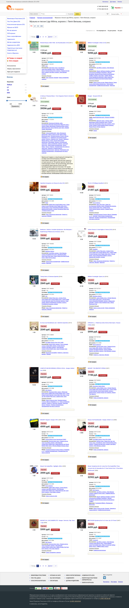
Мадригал (65, 139)
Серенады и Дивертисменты (55, 148)
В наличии (71, 14)
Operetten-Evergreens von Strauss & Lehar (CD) (52, 183)
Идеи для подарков (13, 72)
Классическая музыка (38, 580)
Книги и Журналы (13, 53)
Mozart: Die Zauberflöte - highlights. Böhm (51, 466)
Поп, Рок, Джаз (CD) (13, 21)
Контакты (105, 1)
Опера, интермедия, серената (55, 143)
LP (34, 26)
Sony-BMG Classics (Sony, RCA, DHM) (54, 342)
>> (56, 37)
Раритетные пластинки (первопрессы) (14, 49)
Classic (95, 130)
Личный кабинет (115, 14)
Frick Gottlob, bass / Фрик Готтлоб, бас (101, 545)
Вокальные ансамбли (51, 352)
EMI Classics (48, 390)
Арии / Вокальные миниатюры (53, 214)
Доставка (113, 1)
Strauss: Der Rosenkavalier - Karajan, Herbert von (100, 419)
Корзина (119, 8)
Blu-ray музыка (12, 30)
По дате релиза (112, 30)
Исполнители (11, 66)
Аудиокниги (11, 39)
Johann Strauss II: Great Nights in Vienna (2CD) (100, 229)
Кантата (48, 139)
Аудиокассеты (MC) (13, 45)
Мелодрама (51, 142)
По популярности (101, 30)
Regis (46, 202)
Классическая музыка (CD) (16, 24)
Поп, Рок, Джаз (36, 578)
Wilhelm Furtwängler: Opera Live (96, 276)
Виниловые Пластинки (38, 575)
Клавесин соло (54, 139)
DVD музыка (11, 33)
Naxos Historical (97, 344)
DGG (46, 66)
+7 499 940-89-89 (102, 6)
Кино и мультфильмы (14, 36)
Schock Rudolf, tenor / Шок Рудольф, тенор (56, 349)
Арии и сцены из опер (98, 82)
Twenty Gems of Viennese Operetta (49, 276)
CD (38, 26)
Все (31, 26)
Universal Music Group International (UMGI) (55, 439)
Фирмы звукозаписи (14, 69)
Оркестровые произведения (55, 145)
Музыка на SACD (12, 27)
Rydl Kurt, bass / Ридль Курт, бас (104, 441)
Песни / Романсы (50, 146)
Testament (95, 540)
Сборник (48, 354)
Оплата (120, 1)
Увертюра (112, 85)
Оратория (65, 143)
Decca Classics (96, 202)
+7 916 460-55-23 (102, 9)
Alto (46, 296)
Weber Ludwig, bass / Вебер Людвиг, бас (56, 547)
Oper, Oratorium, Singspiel (52, 77)
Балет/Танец (63, 134)
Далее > (50, 37)
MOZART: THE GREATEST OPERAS (97, 368)
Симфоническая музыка (103, 85)
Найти (77, 14)
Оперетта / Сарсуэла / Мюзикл (101, 354)
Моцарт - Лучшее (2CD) (94, 96)
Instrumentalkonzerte (51, 133)
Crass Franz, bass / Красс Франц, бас (54, 256)
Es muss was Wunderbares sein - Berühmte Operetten (54, 322)
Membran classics (49, 251)
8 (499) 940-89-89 (105, 598)
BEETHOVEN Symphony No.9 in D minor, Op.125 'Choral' (102, 520)
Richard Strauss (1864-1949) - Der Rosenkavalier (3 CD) (54, 42)
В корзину (56, 53)
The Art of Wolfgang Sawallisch (96, 183)
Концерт (61, 139)
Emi (94, 66)
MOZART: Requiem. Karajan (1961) (49, 419)
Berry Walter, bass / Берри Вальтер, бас (55, 444)
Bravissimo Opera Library (99, 386)
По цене (120, 30)
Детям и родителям (13, 42)
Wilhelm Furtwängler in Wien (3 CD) (97, 42)
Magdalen (95, 249)
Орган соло (44, 145)
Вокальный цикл (46, 136)
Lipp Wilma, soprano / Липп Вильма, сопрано (105, 351)
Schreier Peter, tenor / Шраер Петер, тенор (56, 396)
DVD (41, 26)
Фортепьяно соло (64, 149)
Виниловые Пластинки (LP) (16, 18)
